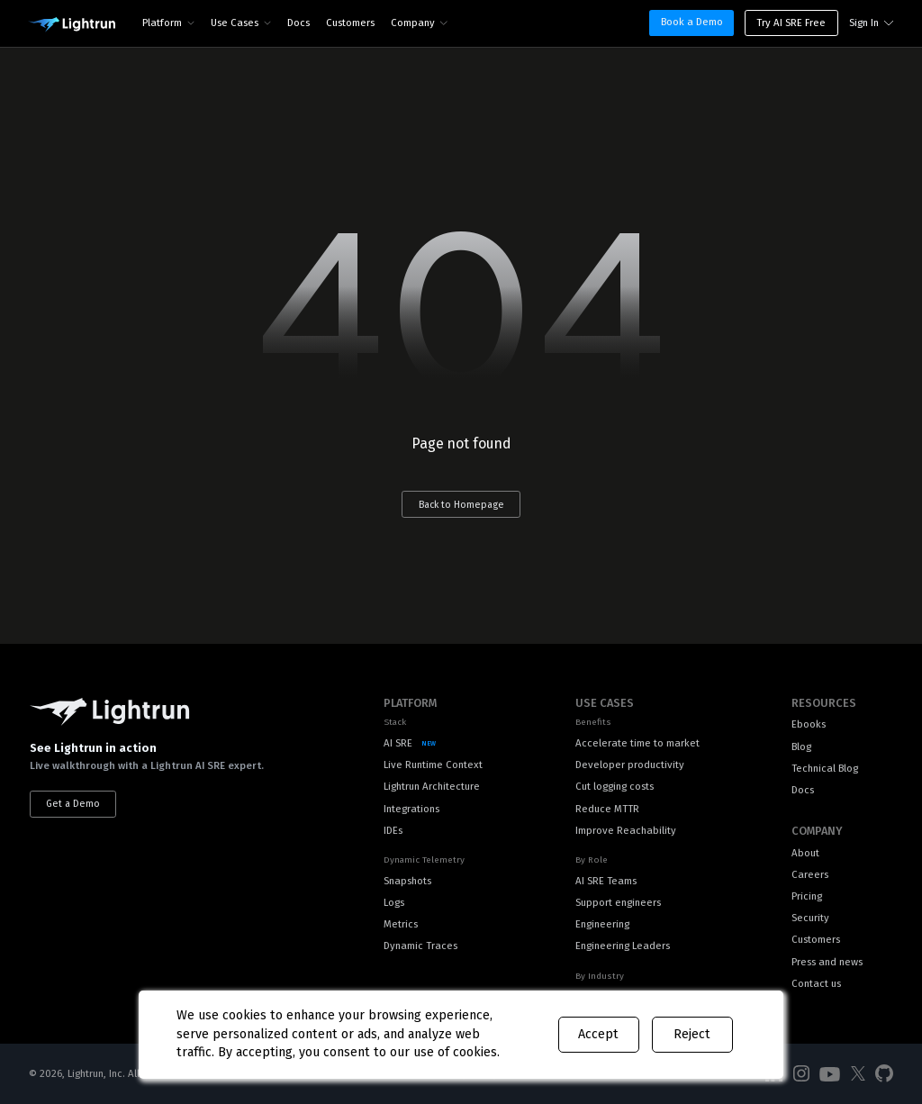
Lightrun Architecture (432, 786)
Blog (801, 746)
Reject (691, 1034)
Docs (298, 22)
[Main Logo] (72, 24)
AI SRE (398, 743)
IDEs (393, 830)
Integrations (411, 808)
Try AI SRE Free (791, 22)
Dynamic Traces (420, 945)
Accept (598, 1034)
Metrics (401, 924)
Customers (350, 22)
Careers (809, 874)
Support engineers (618, 902)
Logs (394, 902)
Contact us (816, 983)
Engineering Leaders (622, 945)
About (805, 852)
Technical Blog (824, 768)
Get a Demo (73, 804)
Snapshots (407, 880)
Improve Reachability (625, 830)
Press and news (827, 961)
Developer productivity (629, 764)
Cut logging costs (614, 786)
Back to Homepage (461, 505)
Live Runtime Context (433, 764)
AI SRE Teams (606, 880)
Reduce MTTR (607, 808)
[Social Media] (801, 1073)
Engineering (602, 924)
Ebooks (808, 724)
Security (810, 917)
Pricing (806, 896)
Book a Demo (692, 21)
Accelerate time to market (637, 743)
